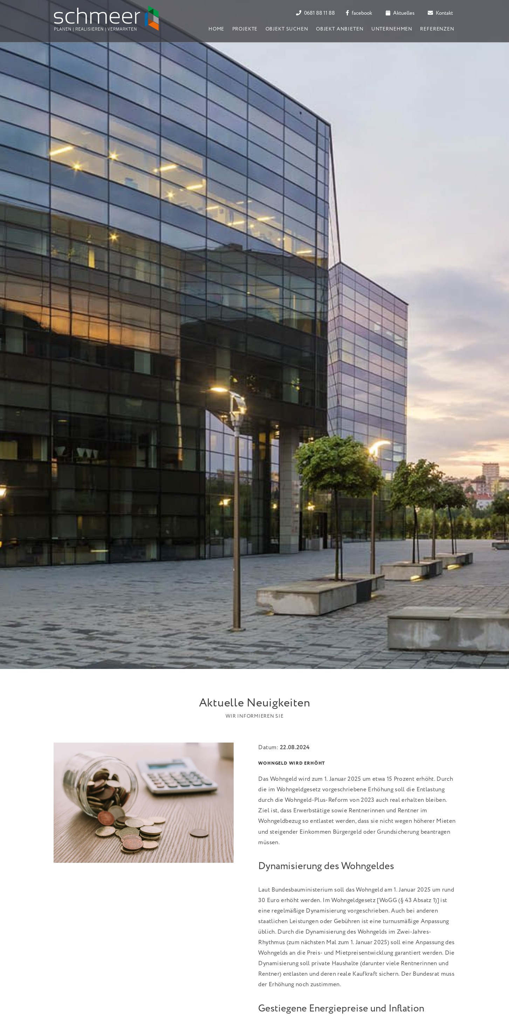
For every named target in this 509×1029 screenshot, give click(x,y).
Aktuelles (400, 13)
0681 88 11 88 (315, 13)
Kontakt (440, 13)
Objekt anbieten (340, 29)
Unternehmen (391, 29)
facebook (359, 13)
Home (216, 29)
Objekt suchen (287, 29)
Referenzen (437, 29)
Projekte (245, 29)
